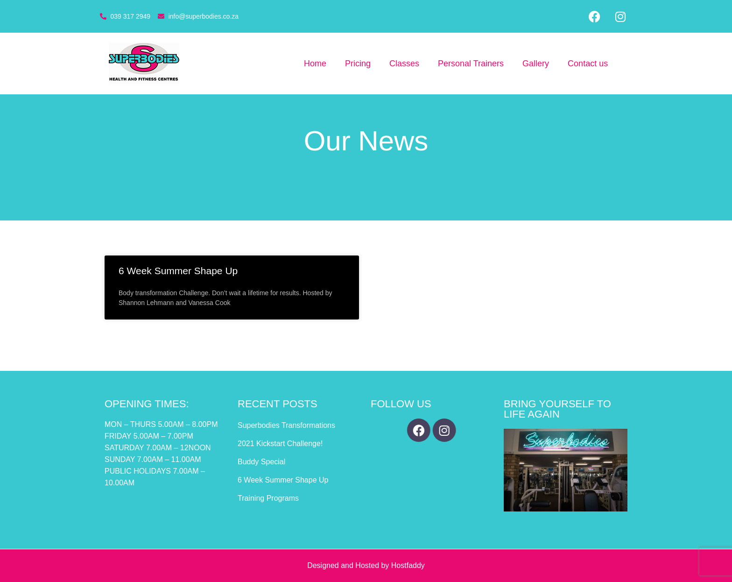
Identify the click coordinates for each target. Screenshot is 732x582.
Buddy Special (261, 462)
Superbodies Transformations (286, 425)
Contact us (588, 63)
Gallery (535, 63)
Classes (404, 63)
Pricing (358, 63)
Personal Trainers (471, 63)
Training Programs (268, 498)
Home (315, 63)
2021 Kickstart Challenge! (280, 443)
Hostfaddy (408, 565)
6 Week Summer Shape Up (178, 270)
